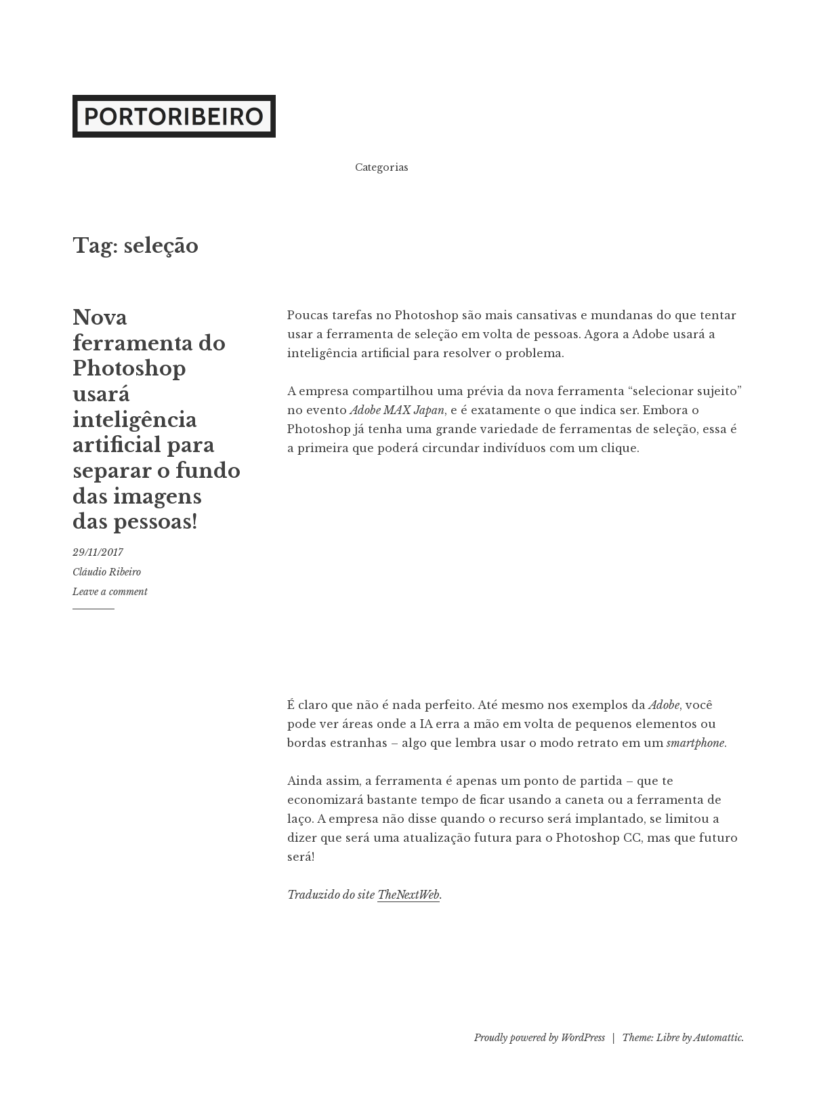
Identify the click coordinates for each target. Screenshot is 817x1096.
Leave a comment (110, 592)
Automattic (718, 1038)
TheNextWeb (408, 894)
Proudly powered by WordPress (539, 1038)
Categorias (381, 167)
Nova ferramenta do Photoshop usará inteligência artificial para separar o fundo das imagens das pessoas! (156, 420)
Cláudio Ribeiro (106, 572)
